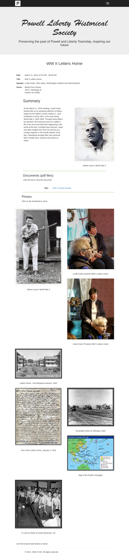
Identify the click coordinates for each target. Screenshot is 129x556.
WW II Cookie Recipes (62, 188)
